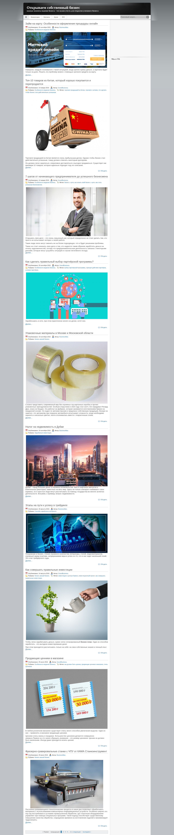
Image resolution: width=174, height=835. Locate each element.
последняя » (87, 832)
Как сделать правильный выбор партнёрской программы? (59, 261)
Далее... (28, 75)
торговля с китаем (92, 90)
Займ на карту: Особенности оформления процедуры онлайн (61, 23)
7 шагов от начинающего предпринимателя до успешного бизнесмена (66, 176)
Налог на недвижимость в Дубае (44, 426)
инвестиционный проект (87, 576)
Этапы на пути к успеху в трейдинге (46, 505)
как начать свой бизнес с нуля (84, 182)
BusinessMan (63, 27)
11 (71, 832)
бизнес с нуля (69, 182)
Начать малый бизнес (42, 339)
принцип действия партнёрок (96, 267)
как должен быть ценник (72, 664)
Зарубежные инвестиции (43, 433)
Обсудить (104, 171)
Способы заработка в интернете (45, 511)
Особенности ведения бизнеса (45, 29)
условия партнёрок (31, 270)
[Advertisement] (130, 38)
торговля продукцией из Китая (74, 90)
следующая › (77, 832)
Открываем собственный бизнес (53, 8)
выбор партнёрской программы (75, 267)
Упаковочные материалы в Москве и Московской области (59, 333)
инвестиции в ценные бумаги (68, 576)
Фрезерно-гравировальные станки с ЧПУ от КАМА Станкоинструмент (66, 751)
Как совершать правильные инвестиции (48, 569)
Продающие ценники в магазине (44, 658)
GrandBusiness (63, 88)
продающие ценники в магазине (92, 664)
